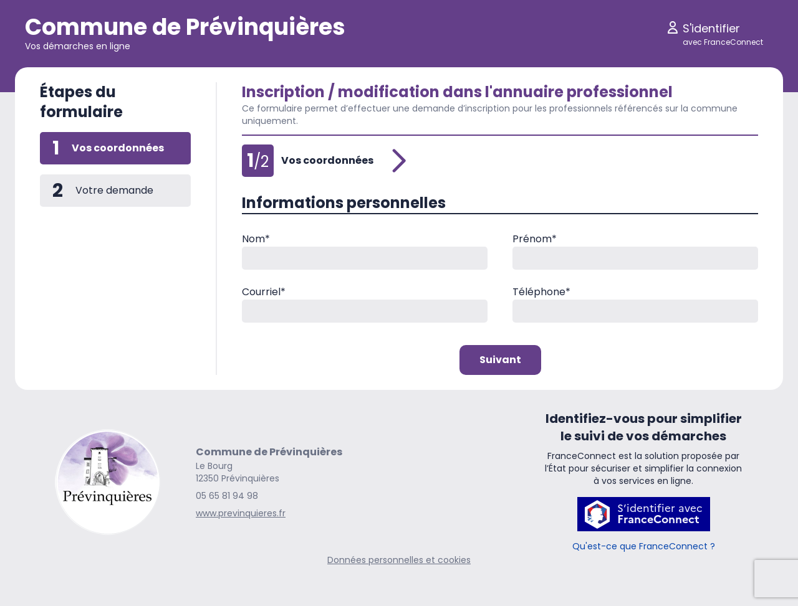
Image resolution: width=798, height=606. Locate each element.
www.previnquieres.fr (241, 513)
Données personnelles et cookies (399, 560)
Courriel (264, 292)
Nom (256, 239)
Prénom (534, 239)
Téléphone (541, 292)
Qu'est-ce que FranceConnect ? (643, 546)
